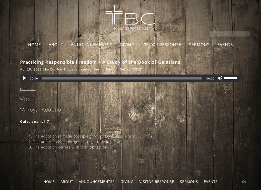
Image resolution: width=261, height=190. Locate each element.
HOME (34, 45)
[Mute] (220, 78)
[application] (130, 78)
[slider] (122, 78)
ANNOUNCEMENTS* (91, 45)
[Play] (24, 78)
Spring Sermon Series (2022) (118, 69)
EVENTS (225, 45)
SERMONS (199, 45)
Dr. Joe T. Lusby (64, 69)
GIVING (127, 45)
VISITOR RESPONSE (161, 45)
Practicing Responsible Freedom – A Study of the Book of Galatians (100, 62)
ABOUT (56, 45)
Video (25, 99)
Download (28, 89)
